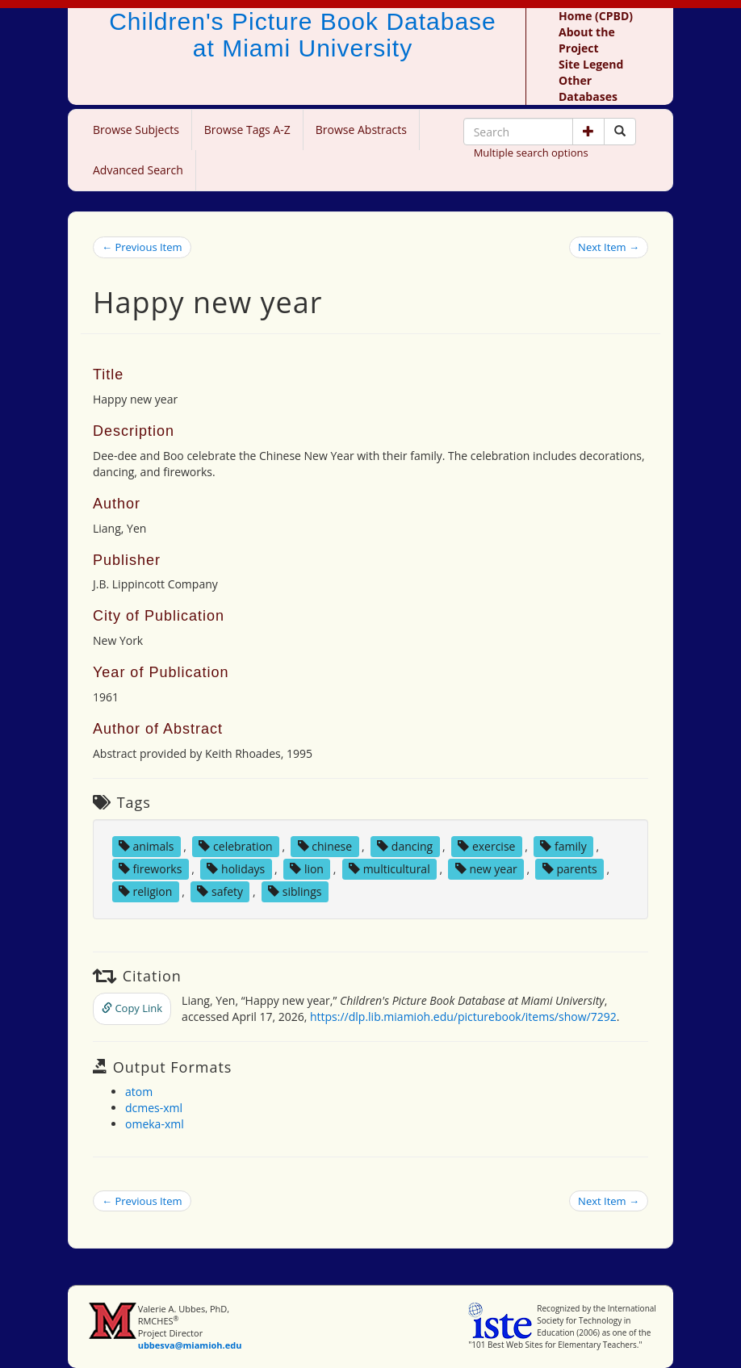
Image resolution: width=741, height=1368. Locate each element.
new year (486, 868)
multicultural (389, 868)
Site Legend (591, 64)
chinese (325, 846)
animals (146, 846)
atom (139, 1091)
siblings (294, 891)
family (563, 846)
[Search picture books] (620, 131)
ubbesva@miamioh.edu (190, 1345)
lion (307, 868)
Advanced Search (138, 170)
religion (145, 891)
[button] (588, 131)
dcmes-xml (153, 1107)
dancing (405, 846)
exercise (486, 846)
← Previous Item (142, 247)
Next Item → (608, 247)
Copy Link (132, 1008)
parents (569, 868)
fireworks (150, 868)
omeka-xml (154, 1124)
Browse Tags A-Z (247, 129)
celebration (235, 846)
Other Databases (588, 88)
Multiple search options (531, 152)
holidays (236, 868)
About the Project (587, 40)
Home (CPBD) (596, 15)
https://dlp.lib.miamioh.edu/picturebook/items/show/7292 (463, 1016)
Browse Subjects (136, 129)
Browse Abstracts (361, 129)
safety (220, 891)
